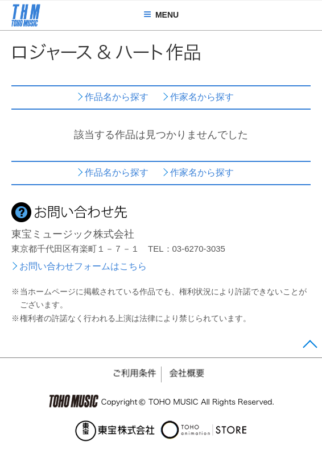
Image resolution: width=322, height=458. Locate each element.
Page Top (309, 346)
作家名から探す (202, 97)
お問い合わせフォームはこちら (83, 266)
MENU (161, 14)
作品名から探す (116, 97)
